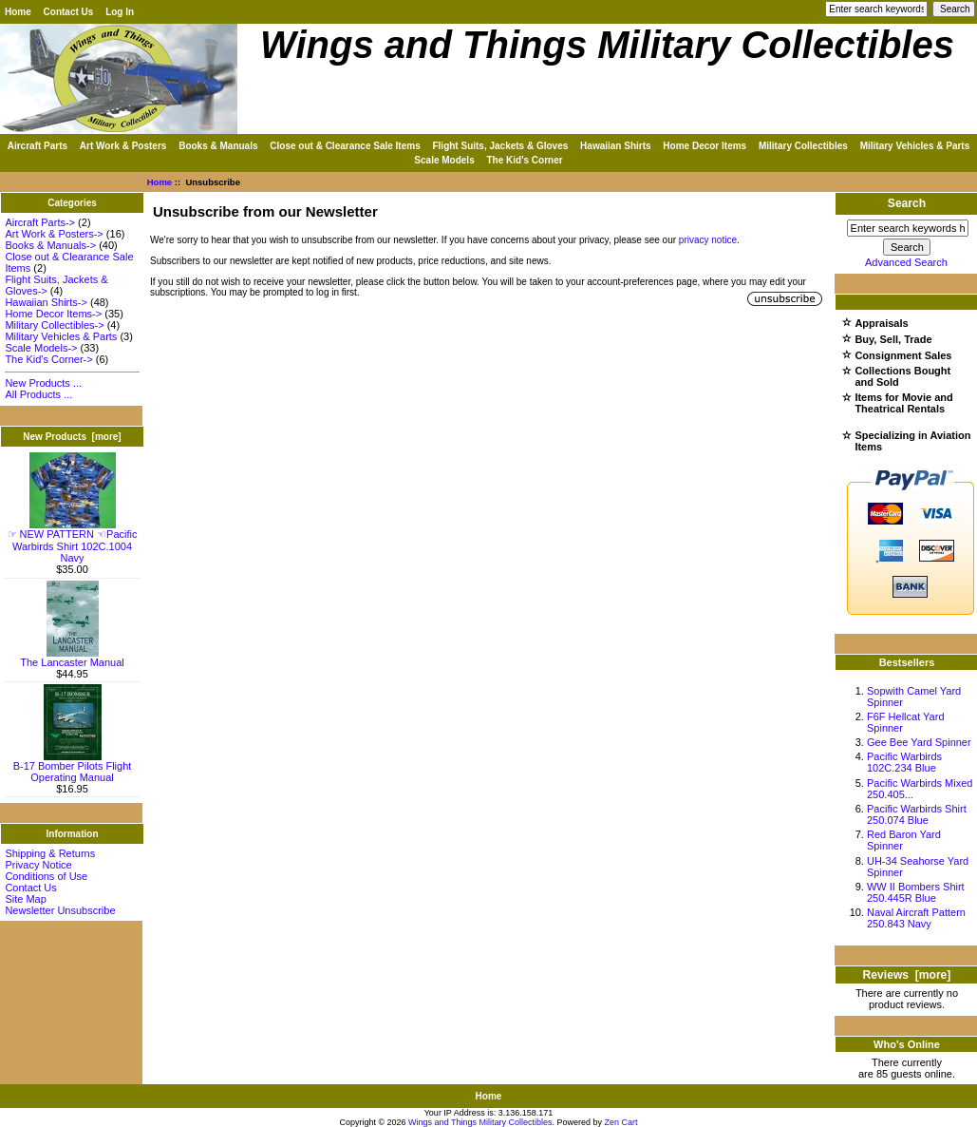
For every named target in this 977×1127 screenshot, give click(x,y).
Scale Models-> (41, 347)
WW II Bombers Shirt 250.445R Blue (916, 892)
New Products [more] (72, 436)
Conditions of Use (46, 876)
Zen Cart (621, 1122)
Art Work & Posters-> (54, 233)
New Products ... (43, 383)
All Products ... (38, 394)
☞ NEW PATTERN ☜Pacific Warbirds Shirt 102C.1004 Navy (73, 541)
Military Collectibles (803, 146)
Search (907, 203)
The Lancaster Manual (71, 657)
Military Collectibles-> (54, 325)
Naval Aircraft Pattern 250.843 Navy (916, 918)
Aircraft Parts (37, 146)
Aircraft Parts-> (40, 222)
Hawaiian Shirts (615, 146)
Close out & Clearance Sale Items (345, 146)
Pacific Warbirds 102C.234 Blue (904, 762)
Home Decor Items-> (53, 313)
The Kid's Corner (524, 160)
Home (18, 12)
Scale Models (444, 160)
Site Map (25, 899)
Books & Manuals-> (50, 245)
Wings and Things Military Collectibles (480, 1122)
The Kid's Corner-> (48, 359)
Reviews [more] (907, 975)
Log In (119, 12)
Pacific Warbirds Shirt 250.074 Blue (917, 814)
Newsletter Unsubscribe (60, 910)
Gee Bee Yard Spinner (919, 742)
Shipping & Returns (50, 853)
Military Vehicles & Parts (915, 146)
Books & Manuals (217, 146)
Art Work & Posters (123, 146)
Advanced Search (906, 262)
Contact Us (69, 12)
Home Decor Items (704, 146)
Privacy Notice (38, 864)
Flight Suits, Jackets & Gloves (500, 146)
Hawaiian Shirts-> (46, 302)
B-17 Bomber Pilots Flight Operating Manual (72, 767)
